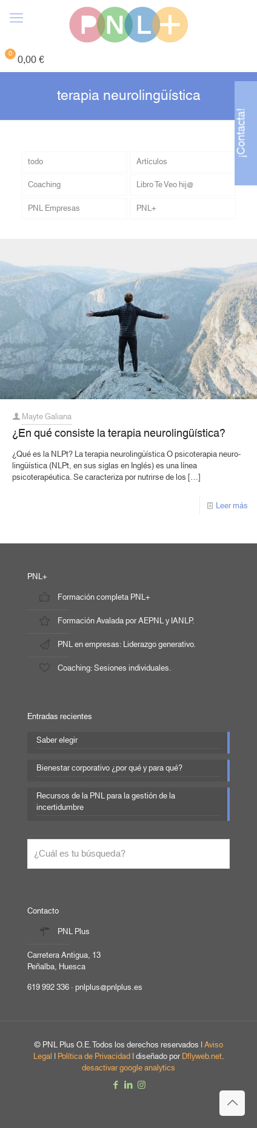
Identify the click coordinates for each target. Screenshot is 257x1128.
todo (35, 161)
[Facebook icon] (116, 1085)
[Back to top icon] (232, 1103)
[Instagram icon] (141, 1085)
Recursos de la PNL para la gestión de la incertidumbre (105, 803)
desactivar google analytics (128, 1068)
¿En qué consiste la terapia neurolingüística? (118, 433)
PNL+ (146, 208)
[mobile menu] (16, 18)
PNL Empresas (54, 208)
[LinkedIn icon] (128, 1085)
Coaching (44, 184)
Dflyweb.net (202, 1056)
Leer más (232, 506)
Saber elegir (57, 741)
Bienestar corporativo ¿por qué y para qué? (109, 769)
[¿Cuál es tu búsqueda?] (128, 854)
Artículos (151, 161)
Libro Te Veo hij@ (164, 184)
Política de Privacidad (94, 1056)
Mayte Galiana (47, 417)
